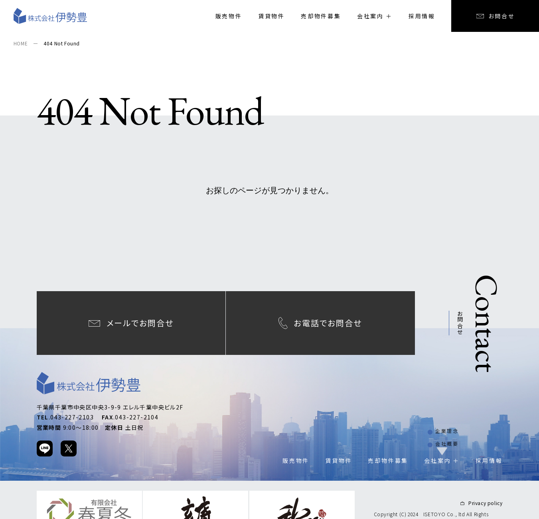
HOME (21, 43)
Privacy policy (485, 494)
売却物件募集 (321, 16)
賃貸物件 (271, 16)
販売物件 (228, 16)
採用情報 (422, 16)
